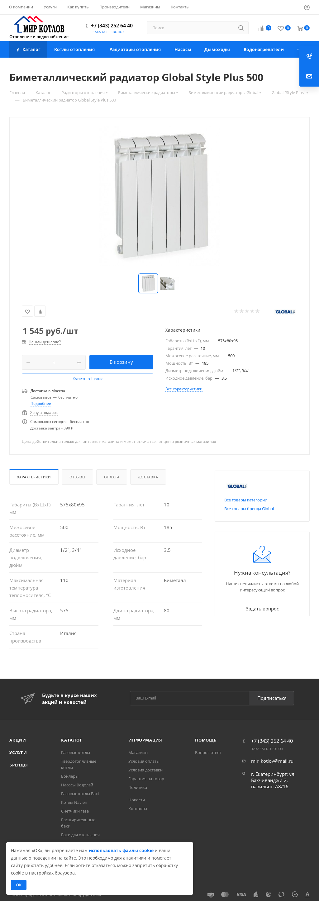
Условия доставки (145, 770)
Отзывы (77, 477)
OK (18, 885)
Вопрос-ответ (208, 752)
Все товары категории (245, 500)
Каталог (71, 740)
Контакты (137, 808)
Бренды (18, 765)
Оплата (112, 477)
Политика (137, 787)
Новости (136, 800)
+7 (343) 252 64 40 (112, 25)
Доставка (148, 477)
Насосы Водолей (77, 785)
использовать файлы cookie (121, 850)
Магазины (138, 752)
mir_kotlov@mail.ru (272, 761)
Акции (17, 740)
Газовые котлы (75, 752)
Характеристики (34, 477)
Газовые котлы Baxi (80, 793)
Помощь (206, 740)
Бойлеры (70, 776)
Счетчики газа (75, 811)
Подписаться (272, 698)
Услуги (18, 752)
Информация (145, 740)
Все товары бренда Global (249, 508)
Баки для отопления (80, 834)
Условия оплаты (144, 761)
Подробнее (41, 403)
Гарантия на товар (146, 778)
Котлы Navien (74, 802)
